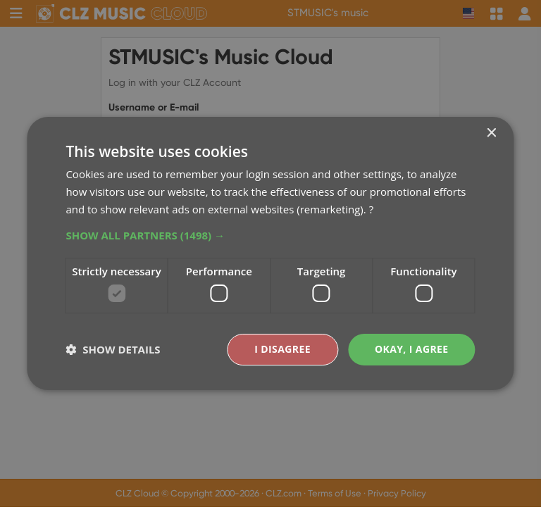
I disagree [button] (282, 349)
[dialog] (270, 253)
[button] (270, 235)
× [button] (491, 133)
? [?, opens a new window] (371, 209)
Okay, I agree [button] (412, 349)
